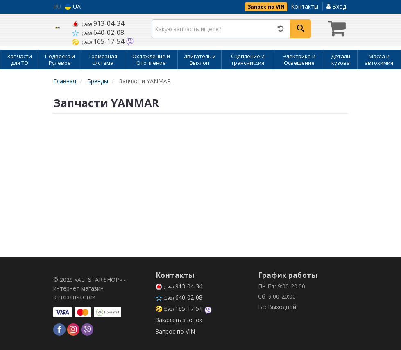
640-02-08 (98, 32)
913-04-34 (98, 23)
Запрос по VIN (266, 6)
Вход (336, 6)
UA (73, 6)
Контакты (304, 6)
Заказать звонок (179, 320)
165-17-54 (99, 41)
